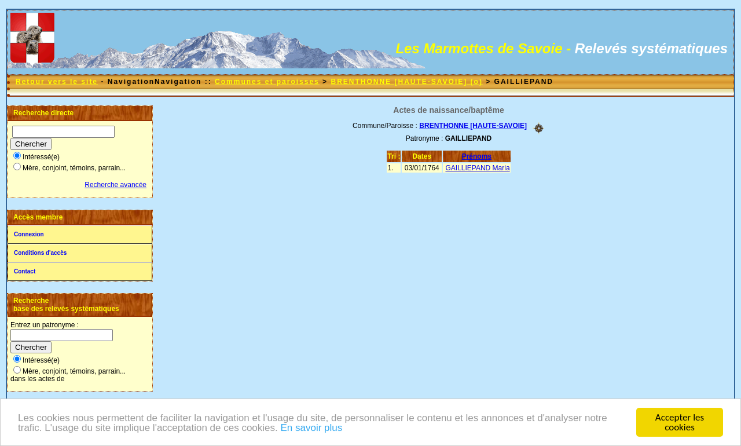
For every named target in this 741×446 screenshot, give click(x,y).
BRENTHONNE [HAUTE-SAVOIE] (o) (406, 82)
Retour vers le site (57, 82)
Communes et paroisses (267, 82)
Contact (24, 271)
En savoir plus (311, 428)
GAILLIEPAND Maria (477, 168)
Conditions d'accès (40, 253)
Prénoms (476, 156)
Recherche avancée (115, 185)
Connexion (29, 234)
